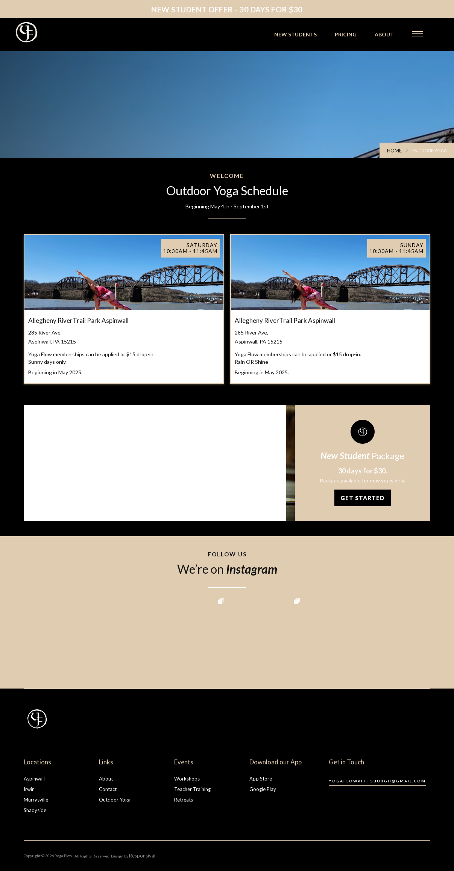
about (384, 34)
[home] (48, 32)
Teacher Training (192, 789)
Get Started (362, 497)
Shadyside (35, 810)
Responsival (142, 856)
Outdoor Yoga (115, 800)
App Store (260, 779)
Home (394, 151)
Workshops (187, 779)
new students (295, 34)
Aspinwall (34, 779)
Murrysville (36, 800)
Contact (108, 789)
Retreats (183, 800)
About (106, 779)
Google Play (262, 789)
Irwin (29, 789)
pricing (346, 34)
